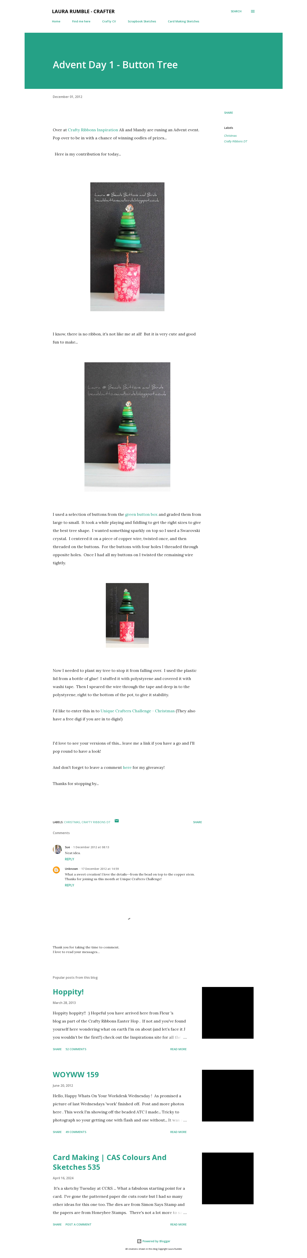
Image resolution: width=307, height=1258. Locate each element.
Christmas (230, 135)
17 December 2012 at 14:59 (100, 869)
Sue (67, 847)
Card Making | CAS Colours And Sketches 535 (110, 1162)
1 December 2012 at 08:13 (91, 847)
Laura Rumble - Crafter (83, 11)
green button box (141, 514)
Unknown (71, 869)
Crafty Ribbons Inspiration (93, 129)
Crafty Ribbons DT (235, 141)
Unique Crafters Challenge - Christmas (138, 710)
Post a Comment (79, 1224)
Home (56, 21)
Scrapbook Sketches (142, 21)
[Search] (236, 11)
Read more (178, 1049)
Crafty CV (109, 21)
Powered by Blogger (153, 1241)
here (127, 767)
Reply (69, 859)
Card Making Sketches (183, 21)
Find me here (81, 21)
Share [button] (228, 113)
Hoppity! (68, 992)
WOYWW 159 (76, 1074)
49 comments (76, 1132)
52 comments (76, 1049)
